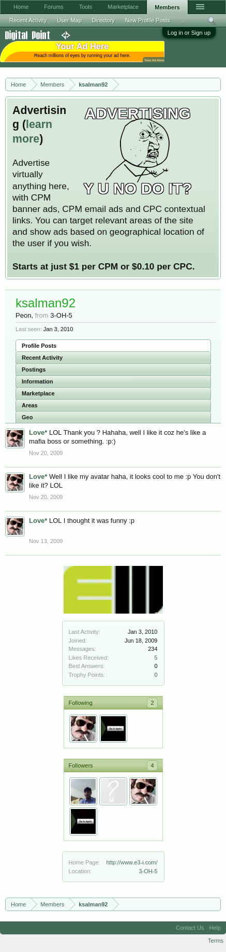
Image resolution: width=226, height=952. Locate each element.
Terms (215, 940)
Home (20, 7)
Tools (86, 7)
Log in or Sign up (189, 33)
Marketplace (38, 393)
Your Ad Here (154, 60)
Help (215, 928)
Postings (34, 369)
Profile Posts (39, 346)
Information (37, 381)
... (182, 20)
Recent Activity (42, 357)
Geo (27, 417)
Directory (103, 20)
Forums (53, 7)
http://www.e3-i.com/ (131, 862)
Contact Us (190, 928)
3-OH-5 (148, 871)
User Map (69, 20)
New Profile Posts (147, 20)
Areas (30, 405)
